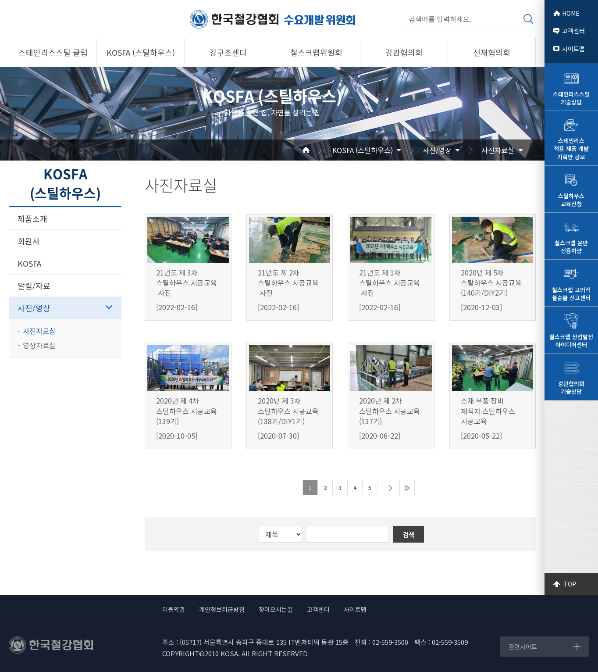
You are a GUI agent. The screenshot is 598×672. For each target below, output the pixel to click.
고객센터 (573, 30)
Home (317, 150)
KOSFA (29, 263)
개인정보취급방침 (222, 609)
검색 (528, 18)
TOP (569, 583)
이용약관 (173, 609)
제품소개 (32, 218)
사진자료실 (497, 150)
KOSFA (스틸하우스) (362, 150)
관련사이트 (523, 646)
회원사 (29, 241)
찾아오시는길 (276, 609)
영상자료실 (39, 345)
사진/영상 (437, 150)
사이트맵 (573, 48)
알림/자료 (34, 285)
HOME (571, 13)
